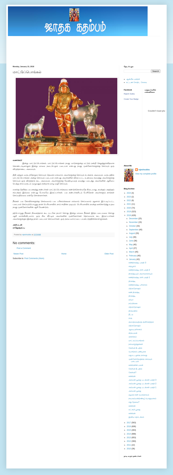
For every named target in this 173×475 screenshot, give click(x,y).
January (132, 259)
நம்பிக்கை (133, 303)
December (133, 218)
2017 (129, 423)
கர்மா (131, 300)
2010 (129, 449)
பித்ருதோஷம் (135, 288)
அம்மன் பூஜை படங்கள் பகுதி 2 (142, 383)
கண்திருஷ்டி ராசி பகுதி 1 (139, 277)
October (132, 226)
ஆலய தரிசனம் (135, 329)
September (134, 230)
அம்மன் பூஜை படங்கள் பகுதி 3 (142, 380)
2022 (129, 200)
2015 (129, 430)
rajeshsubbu (27, 235)
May (131, 244)
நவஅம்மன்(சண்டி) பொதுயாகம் (142, 398)
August (132, 233)
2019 (129, 211)
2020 (129, 208)
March (132, 252)
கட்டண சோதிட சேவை (136, 82)
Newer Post (18, 254)
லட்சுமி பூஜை (134, 410)
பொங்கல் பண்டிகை (137, 352)
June (131, 241)
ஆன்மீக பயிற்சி (133, 79)
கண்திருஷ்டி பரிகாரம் (138, 285)
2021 (129, 204)
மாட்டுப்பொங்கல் (136, 340)
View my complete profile (145, 174)
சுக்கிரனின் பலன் (136, 365)
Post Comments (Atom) (34, 258)
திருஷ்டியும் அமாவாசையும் (141, 274)
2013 (129, 437)
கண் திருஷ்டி (134, 292)
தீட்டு (131, 314)
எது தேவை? (134, 402)
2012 (129, 441)
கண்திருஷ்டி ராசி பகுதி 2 (139, 270)
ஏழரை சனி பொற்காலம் (139, 395)
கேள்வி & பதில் (135, 348)
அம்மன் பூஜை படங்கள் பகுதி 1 (142, 387)
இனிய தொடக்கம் (136, 417)
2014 (129, 434)
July (131, 237)
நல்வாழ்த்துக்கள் (136, 344)
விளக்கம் (133, 337)
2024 (129, 193)
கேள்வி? (132, 372)
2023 (129, 197)
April (131, 248)
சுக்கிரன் (132, 376)
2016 (129, 426)
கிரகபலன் (133, 333)
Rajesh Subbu (129, 94)
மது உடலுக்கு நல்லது (138, 355)
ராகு (130, 318)
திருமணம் (133, 311)
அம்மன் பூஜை (135, 391)
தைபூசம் (132, 266)
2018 (129, 215)
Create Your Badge (131, 99)
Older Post (108, 254)
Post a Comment (24, 248)
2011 (129, 445)
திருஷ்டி (132, 281)
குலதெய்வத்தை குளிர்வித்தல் (141, 322)
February (133, 256)
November (133, 222)
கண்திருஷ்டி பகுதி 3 (137, 263)
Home (64, 254)
